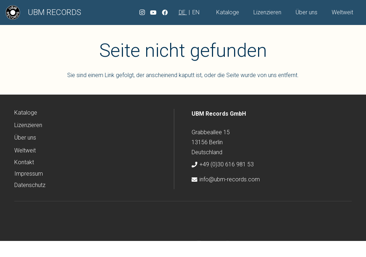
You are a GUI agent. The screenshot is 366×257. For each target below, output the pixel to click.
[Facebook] (164, 12)
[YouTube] (153, 12)
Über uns (25, 137)
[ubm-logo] (13, 12)
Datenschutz (29, 185)
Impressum (28, 173)
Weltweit (25, 150)
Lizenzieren (28, 125)
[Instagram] (142, 12)
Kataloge (25, 112)
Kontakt (24, 162)
